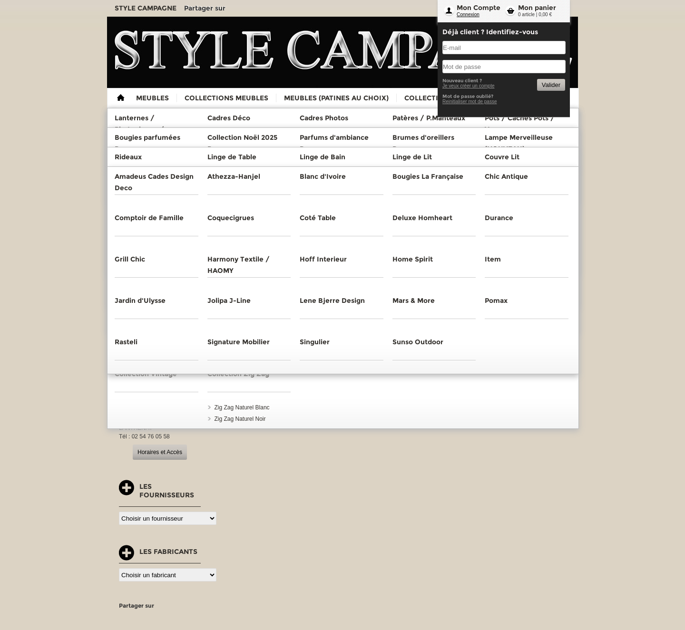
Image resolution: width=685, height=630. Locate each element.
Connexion (468, 14)
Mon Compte (478, 7)
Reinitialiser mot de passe (469, 101)
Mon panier (537, 7)
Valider (551, 84)
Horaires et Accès (159, 452)
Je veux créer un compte (468, 85)
